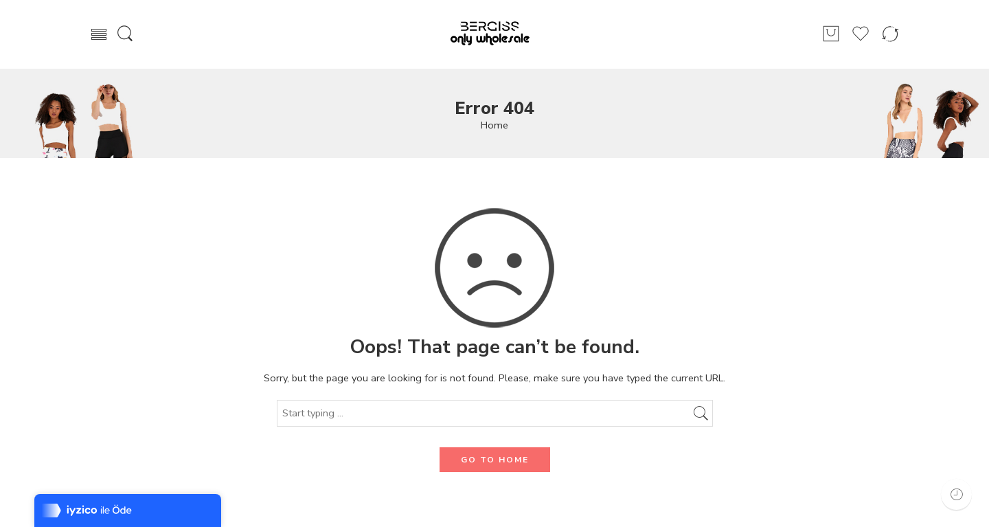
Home (494, 125)
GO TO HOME (495, 459)
